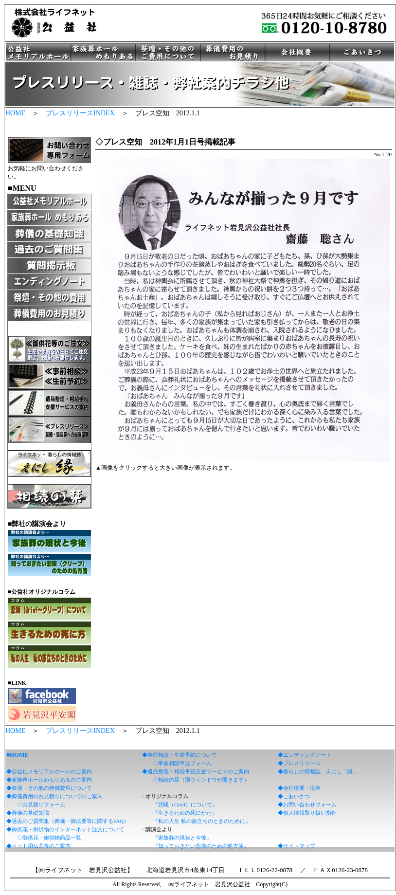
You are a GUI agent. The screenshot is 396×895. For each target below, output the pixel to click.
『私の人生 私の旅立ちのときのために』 (202, 821)
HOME (15, 113)
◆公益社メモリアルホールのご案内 (49, 771)
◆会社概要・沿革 (299, 788)
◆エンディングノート (304, 755)
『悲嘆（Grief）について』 (185, 804)
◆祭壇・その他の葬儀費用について (49, 788)
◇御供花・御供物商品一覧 (49, 837)
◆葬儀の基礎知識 (27, 813)
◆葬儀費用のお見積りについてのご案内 (54, 796)
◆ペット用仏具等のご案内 (38, 846)
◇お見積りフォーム (41, 804)
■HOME (17, 754)
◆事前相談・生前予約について (179, 755)
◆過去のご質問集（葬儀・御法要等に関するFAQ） (67, 821)
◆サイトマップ (296, 846)
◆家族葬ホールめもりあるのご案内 (49, 780)
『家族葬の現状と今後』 (182, 837)
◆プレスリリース (299, 763)
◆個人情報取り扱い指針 (307, 813)
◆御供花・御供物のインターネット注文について (65, 829)
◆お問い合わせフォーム (307, 804)
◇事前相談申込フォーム (182, 763)
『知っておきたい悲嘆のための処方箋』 (201, 846)
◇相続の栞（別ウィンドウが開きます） (201, 780)
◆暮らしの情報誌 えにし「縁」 (318, 771)
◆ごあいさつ (294, 796)
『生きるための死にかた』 (185, 813)
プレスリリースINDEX (80, 113)
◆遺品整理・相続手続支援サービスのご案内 (195, 771)
